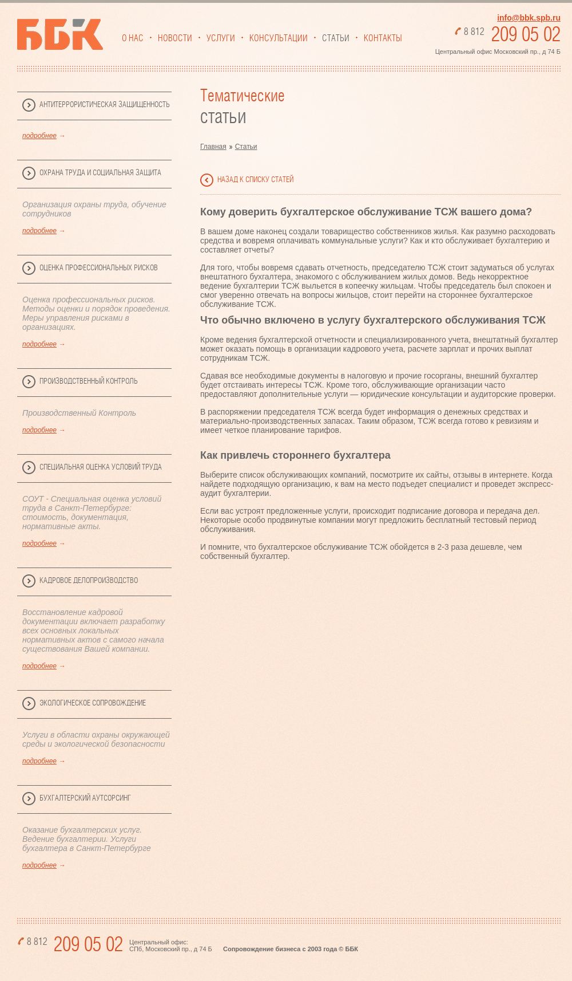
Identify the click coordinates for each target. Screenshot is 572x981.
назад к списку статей (255, 180)
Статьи (335, 38)
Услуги (220, 38)
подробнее (39, 136)
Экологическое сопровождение (92, 703)
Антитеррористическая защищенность (104, 105)
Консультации (278, 38)
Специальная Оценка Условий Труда (100, 467)
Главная (213, 147)
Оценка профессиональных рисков (98, 268)
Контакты (383, 38)
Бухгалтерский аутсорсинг (85, 798)
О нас (133, 38)
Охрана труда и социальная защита (100, 173)
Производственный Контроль (88, 381)
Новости (175, 38)
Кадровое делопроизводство (88, 581)
